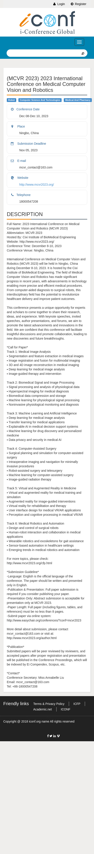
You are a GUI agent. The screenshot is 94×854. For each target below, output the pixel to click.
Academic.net (42, 709)
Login (59, 4)
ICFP (76, 704)
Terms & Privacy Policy (48, 704)
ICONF (66, 709)
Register (78, 4)
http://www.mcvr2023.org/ (36, 184)
